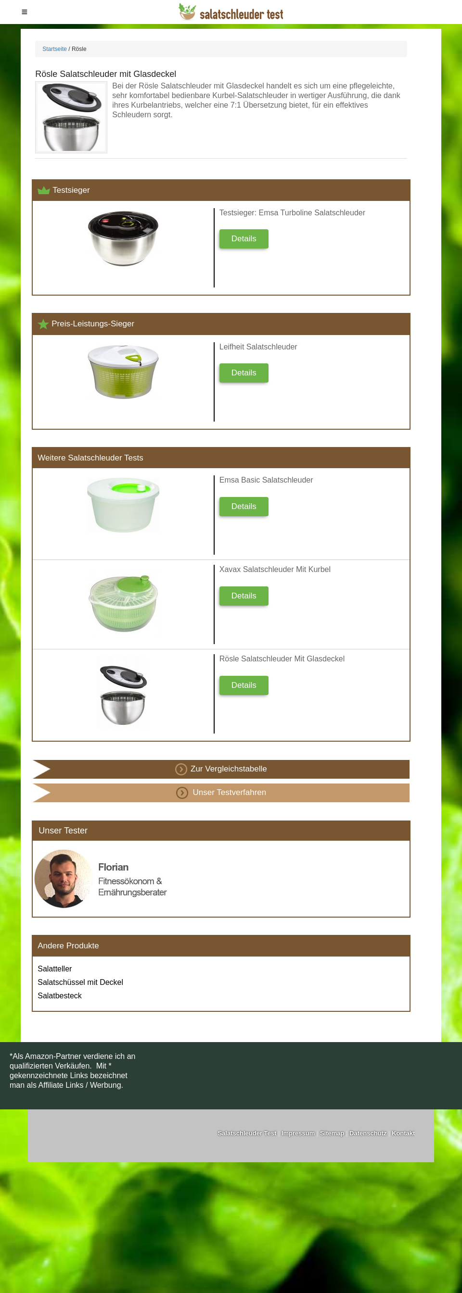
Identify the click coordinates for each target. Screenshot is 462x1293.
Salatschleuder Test (247, 1133)
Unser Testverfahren (221, 793)
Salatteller (55, 969)
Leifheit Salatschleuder (258, 347)
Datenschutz (367, 1133)
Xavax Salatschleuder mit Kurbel (275, 569)
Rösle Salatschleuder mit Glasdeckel (105, 74)
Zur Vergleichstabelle (221, 769)
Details (244, 238)
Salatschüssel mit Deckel (80, 982)
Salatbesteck (60, 996)
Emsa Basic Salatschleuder (266, 480)
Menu (25, 12)
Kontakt (403, 1133)
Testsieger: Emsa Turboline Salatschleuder (292, 213)
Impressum (298, 1133)
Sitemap (332, 1133)
